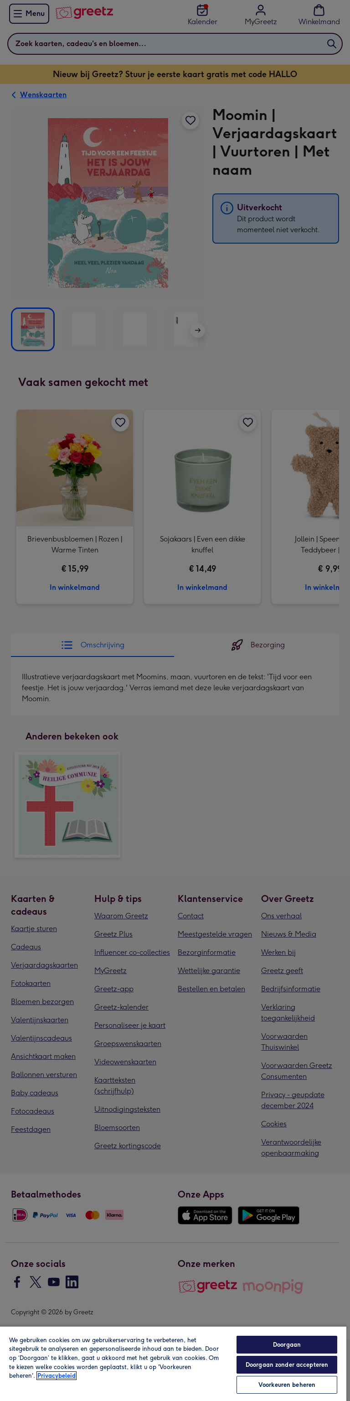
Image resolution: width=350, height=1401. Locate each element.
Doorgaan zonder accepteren (287, 1364)
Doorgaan (287, 1344)
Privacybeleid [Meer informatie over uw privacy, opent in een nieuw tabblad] (56, 1375)
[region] (173, 1363)
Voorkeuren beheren (286, 1384)
